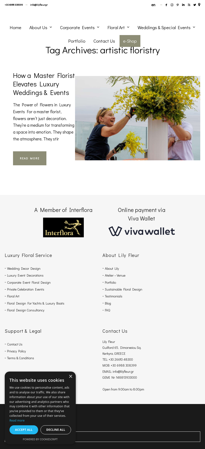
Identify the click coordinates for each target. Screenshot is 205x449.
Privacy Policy (16, 351)
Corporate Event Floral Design (29, 282)
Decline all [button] (55, 430)
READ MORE (30, 158)
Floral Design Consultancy (25, 310)
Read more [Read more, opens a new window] (17, 420)
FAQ (107, 310)
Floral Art (13, 296)
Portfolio (110, 282)
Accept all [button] (24, 430)
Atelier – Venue (115, 275)
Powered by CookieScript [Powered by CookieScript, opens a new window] (40, 439)
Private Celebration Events (25, 289)
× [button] (70, 376)
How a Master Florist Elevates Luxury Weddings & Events (44, 84)
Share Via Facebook (21, 436)
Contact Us (14, 344)
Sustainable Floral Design (123, 289)
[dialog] (40, 408)
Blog (108, 303)
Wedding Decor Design (23, 268)
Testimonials (113, 296)
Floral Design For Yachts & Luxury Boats (35, 303)
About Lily (112, 268)
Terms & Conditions (20, 358)
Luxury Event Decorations (25, 275)
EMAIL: (107, 371)
